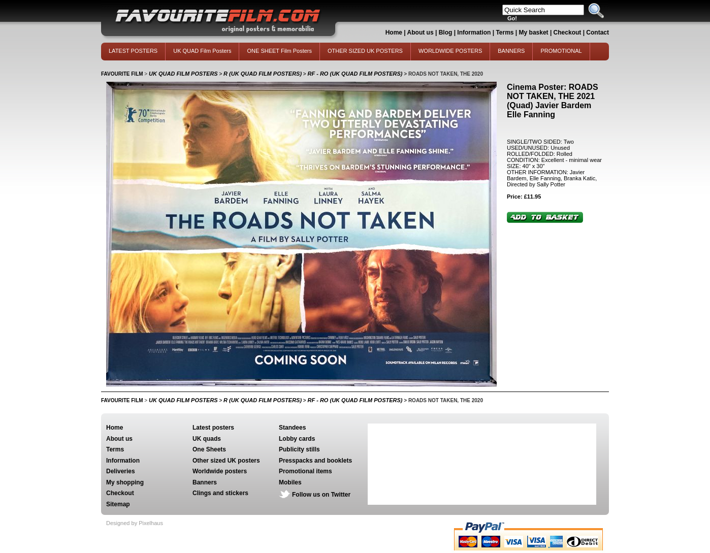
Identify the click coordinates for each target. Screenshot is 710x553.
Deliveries (120, 471)
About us (420, 32)
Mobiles (290, 482)
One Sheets (209, 449)
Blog (446, 32)
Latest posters (213, 427)
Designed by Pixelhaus (134, 523)
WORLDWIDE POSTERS (450, 51)
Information (474, 32)
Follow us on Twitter (321, 494)
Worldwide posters (219, 471)
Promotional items (305, 471)
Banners (204, 482)
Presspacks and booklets (315, 460)
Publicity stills (299, 449)
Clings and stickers (220, 493)
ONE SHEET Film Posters (279, 51)
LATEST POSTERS (133, 51)
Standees (292, 427)
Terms (504, 32)
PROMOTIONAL (561, 51)
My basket (533, 32)
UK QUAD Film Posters (202, 51)
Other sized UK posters (226, 460)
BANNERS (511, 51)
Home (393, 32)
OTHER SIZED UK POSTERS (365, 51)
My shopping (125, 482)
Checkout (568, 32)
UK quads (206, 438)
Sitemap (118, 504)
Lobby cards (297, 438)
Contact (597, 32)
